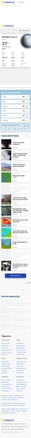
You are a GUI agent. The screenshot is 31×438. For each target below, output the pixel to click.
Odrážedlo (19, 405)
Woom (23, 403)
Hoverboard (14, 405)
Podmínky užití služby (19, 423)
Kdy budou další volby (6, 352)
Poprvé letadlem (5, 382)
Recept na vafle (19, 370)
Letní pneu (12, 411)
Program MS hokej (20, 345)
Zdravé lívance (19, 366)
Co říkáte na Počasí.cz (7, 423)
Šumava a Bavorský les (6, 384)
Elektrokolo (10, 403)
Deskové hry (18, 411)
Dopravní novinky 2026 (21, 384)
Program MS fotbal (5, 364)
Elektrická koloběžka (6, 405)
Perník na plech (19, 372)
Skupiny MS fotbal (5, 366)
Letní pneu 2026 (20, 380)
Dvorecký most (13, 399)
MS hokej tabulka (20, 347)
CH (28, 126)
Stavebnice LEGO (24, 409)
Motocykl (15, 403)
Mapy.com (11, 395)
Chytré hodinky (4, 413)
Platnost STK (19, 391)
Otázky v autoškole (20, 388)
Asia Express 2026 (5, 399)
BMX (24, 405)
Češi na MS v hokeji (20, 350)
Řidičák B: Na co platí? (21, 386)
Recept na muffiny (20, 364)
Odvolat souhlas (5, 429)
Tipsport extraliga (20, 354)
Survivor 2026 (20, 397)
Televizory (24, 411)
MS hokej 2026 (19, 343)
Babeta (19, 403)
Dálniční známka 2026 (21, 382)
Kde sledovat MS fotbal (6, 368)
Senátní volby (4, 347)
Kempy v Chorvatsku (6, 380)
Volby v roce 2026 (5, 343)
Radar (26, 426)
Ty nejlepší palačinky (21, 361)
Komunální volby (5, 345)
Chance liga (4, 370)
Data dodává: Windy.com (16, 426)
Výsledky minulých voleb (6, 350)
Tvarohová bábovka (20, 368)
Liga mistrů (3, 372)
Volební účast (4, 354)
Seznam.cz (21, 2)
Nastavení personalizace (17, 429)
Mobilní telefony (15, 409)
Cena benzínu (4, 397)
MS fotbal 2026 (4, 361)
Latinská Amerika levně (6, 388)
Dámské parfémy (5, 411)
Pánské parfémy (12, 413)
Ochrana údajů (5, 426)
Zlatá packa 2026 (12, 397)
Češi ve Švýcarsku (5, 386)
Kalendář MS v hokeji (21, 352)
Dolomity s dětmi (5, 391)
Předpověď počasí (18, 395)
